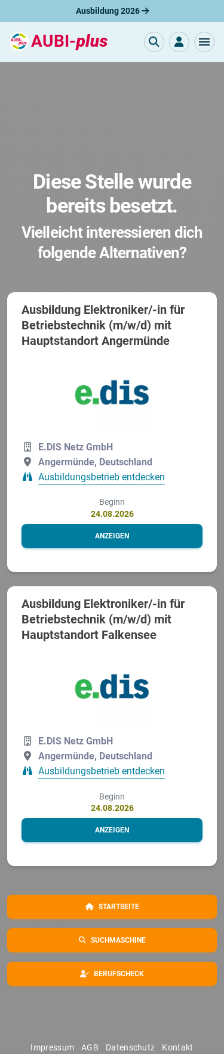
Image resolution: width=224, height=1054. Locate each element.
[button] (204, 42)
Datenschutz (130, 1047)
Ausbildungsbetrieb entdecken (101, 477)
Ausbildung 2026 (112, 11)
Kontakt (177, 1047)
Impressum (52, 1047)
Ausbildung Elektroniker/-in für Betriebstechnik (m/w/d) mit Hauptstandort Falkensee (103, 619)
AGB (90, 1047)
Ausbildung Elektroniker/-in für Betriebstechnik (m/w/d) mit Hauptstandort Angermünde (103, 325)
